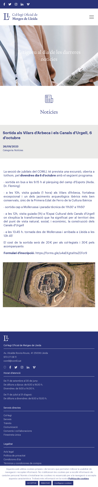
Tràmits (7, 423)
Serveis (7, 419)
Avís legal (9, 452)
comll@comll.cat (12, 361)
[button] (91, 17)
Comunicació (11, 427)
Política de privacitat (14, 456)
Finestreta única (12, 435)
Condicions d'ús (12, 459)
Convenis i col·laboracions (18, 431)
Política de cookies (78, 479)
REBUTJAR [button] (45, 483)
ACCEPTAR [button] (31, 483)
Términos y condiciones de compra (22, 463)
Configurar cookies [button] (63, 483)
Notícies (18, 150)
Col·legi (8, 415)
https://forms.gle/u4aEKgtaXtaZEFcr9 (61, 253)
